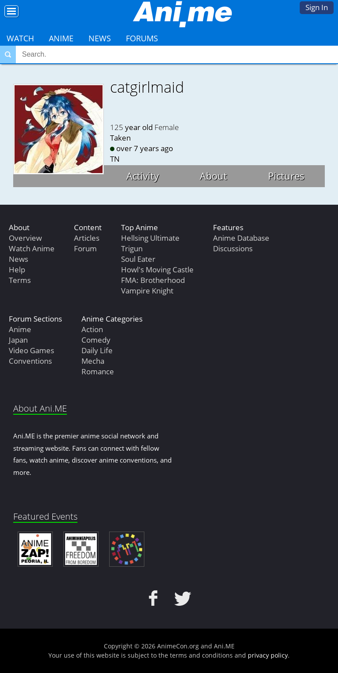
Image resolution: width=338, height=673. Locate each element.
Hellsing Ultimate (150, 238)
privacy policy (268, 655)
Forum (85, 248)
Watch (20, 38)
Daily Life (97, 350)
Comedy (95, 340)
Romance (97, 371)
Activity (142, 175)
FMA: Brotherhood (153, 280)
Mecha (92, 361)
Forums (142, 38)
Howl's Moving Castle (157, 269)
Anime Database (241, 238)
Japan (18, 340)
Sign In (316, 7)
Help (17, 269)
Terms (20, 280)
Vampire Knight (147, 291)
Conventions (30, 361)
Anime (61, 38)
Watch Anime (32, 248)
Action (92, 329)
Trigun (132, 248)
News (99, 38)
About (213, 175)
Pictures (286, 175)
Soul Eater (138, 259)
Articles (86, 238)
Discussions (233, 248)
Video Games (31, 350)
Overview (25, 238)
